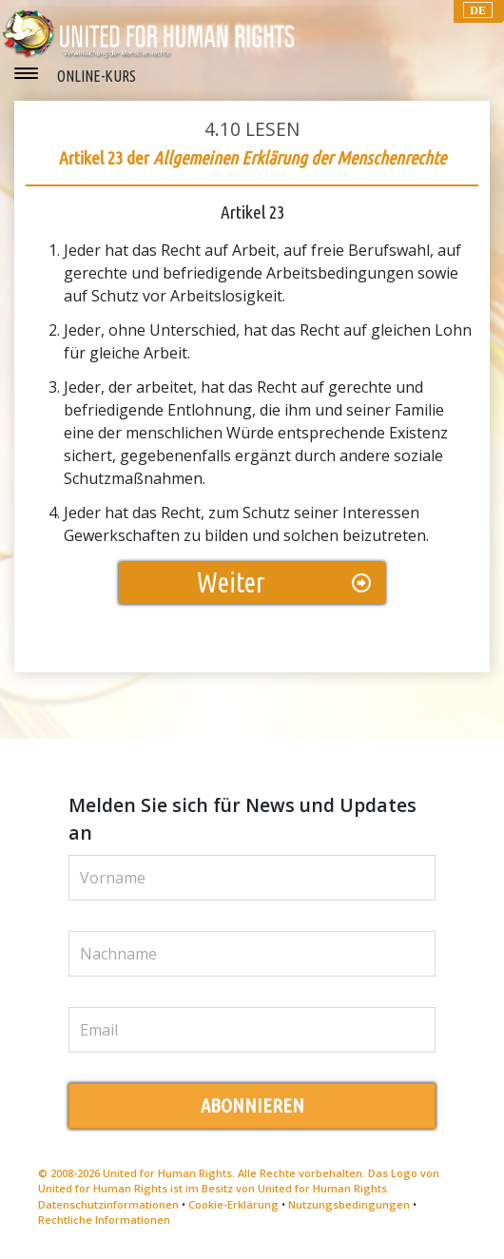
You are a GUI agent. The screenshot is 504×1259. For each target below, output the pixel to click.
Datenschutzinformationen (108, 1204)
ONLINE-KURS (96, 76)
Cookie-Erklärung (233, 1204)
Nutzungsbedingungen (349, 1204)
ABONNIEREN (252, 1105)
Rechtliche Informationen (104, 1219)
